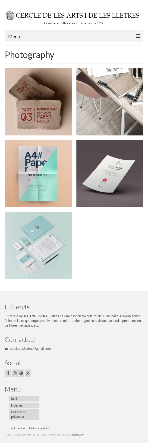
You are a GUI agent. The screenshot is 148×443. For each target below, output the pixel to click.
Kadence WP (78, 435)
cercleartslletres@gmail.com (28, 348)
